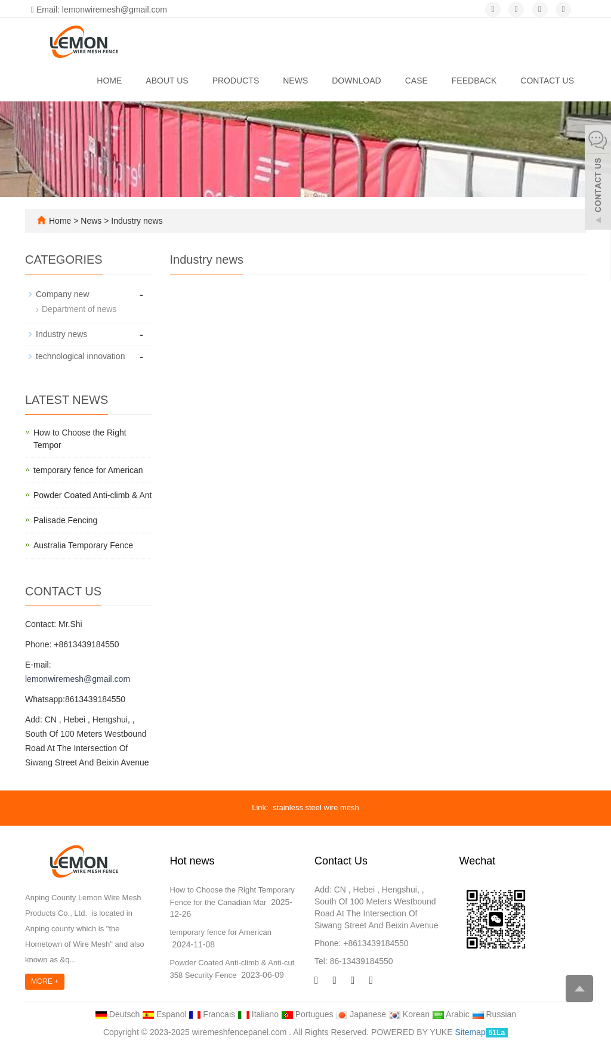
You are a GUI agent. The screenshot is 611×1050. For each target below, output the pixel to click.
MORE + (44, 981)
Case (416, 80)
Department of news (79, 309)
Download (356, 80)
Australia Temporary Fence (83, 545)
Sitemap (470, 1032)
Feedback (474, 80)
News (295, 80)
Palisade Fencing (65, 520)
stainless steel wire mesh (316, 807)
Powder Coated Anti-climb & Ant (92, 495)
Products (236, 80)
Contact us (547, 80)
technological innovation (80, 356)
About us (167, 80)
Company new (63, 294)
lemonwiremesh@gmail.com (77, 679)
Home (109, 80)
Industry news (135, 221)
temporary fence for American (88, 470)
